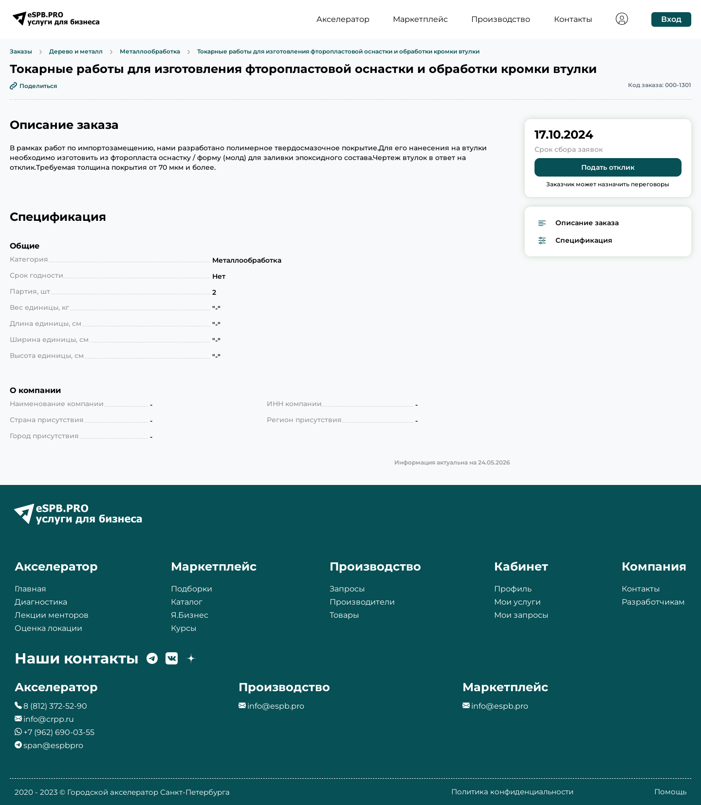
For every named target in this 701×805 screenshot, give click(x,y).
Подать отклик (608, 167)
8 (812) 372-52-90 (55, 706)
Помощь (670, 791)
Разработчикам (653, 602)
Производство (500, 19)
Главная (30, 588)
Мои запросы (521, 615)
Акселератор (342, 19)
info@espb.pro (275, 706)
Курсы (184, 628)
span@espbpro (53, 745)
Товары (344, 615)
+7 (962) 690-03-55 (58, 732)
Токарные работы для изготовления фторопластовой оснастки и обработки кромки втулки (338, 52)
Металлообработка (150, 52)
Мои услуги (517, 602)
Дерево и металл (76, 52)
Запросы (347, 588)
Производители (362, 602)
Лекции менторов (52, 615)
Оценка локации (48, 628)
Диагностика (41, 602)
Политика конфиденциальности (512, 791)
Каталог (187, 602)
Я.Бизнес (189, 615)
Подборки (191, 588)
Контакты (573, 19)
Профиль (513, 588)
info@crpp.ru (48, 719)
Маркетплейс (420, 19)
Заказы (21, 52)
